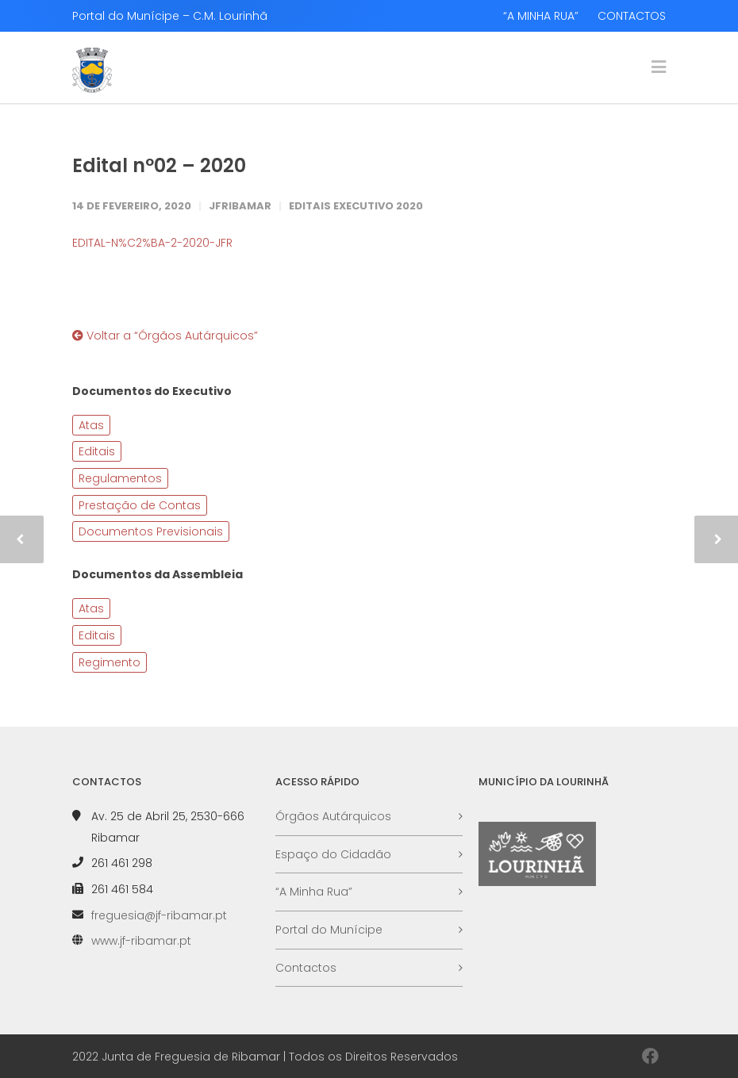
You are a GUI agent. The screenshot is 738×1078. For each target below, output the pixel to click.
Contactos (305, 968)
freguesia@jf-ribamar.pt (159, 915)
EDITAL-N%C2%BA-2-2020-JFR (152, 243)
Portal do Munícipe (328, 930)
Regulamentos (120, 478)
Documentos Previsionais (151, 531)
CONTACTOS (632, 15)
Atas (91, 425)
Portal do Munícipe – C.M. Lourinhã (169, 16)
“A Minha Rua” (313, 892)
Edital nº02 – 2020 (159, 165)
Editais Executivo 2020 (356, 205)
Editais (97, 451)
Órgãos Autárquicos (333, 816)
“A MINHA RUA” (540, 15)
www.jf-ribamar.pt (141, 941)
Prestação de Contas (140, 505)
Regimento (109, 662)
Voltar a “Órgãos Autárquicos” (165, 335)
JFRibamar (240, 205)
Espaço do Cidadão (333, 854)
